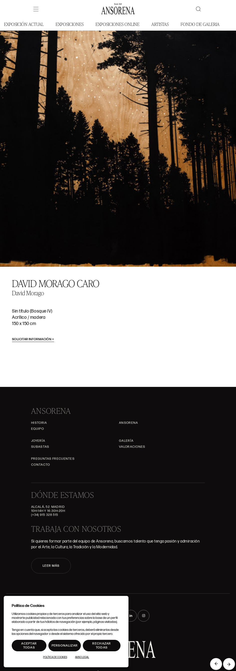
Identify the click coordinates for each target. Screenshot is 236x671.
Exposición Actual (24, 24)
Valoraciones (132, 447)
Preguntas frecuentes (53, 459)
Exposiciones (70, 24)
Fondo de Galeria (200, 24)
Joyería (38, 441)
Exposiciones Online (117, 24)
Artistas (160, 24)
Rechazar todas (101, 646)
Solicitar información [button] (33, 339)
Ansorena (128, 423)
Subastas (40, 447)
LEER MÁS (51, 566)
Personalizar (65, 646)
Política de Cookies (55, 657)
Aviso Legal (82, 657)
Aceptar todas (29, 646)
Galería (126, 441)
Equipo (37, 429)
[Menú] (35, 8)
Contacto (40, 465)
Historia (39, 423)
